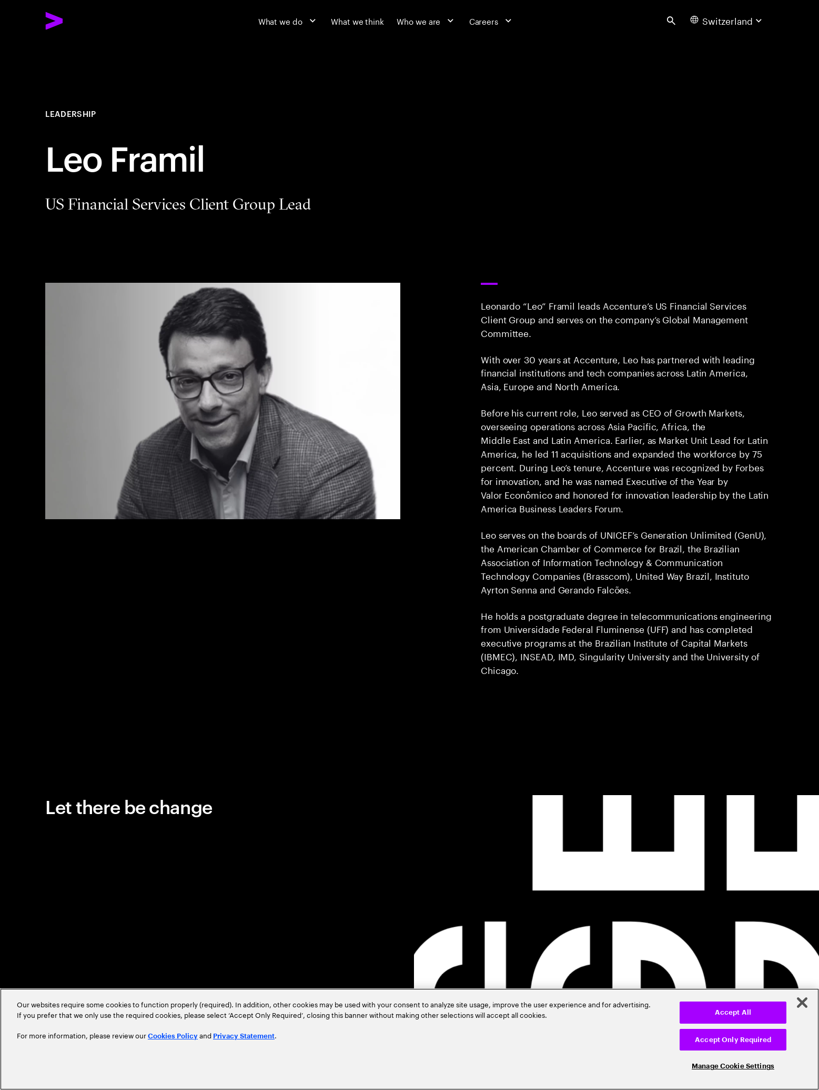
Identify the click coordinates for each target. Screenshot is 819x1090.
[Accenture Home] (80, 21)
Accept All (733, 1012)
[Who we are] (426, 20)
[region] (409, 1039)
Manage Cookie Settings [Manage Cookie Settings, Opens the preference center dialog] (733, 1066)
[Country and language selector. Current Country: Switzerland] (727, 20)
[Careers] (492, 20)
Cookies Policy (173, 1036)
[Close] (802, 1002)
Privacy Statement (244, 1036)
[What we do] (288, 20)
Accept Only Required (733, 1039)
